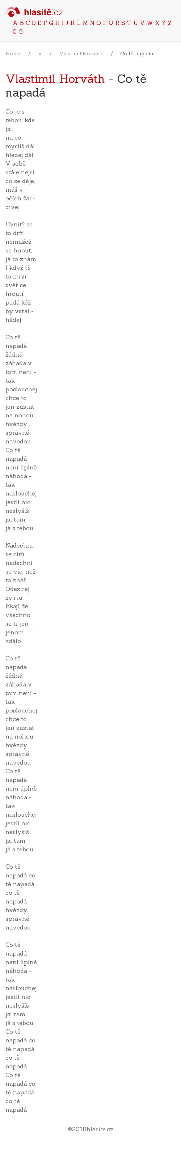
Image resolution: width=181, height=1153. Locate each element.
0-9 (18, 31)
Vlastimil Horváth (81, 53)
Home (13, 53)
